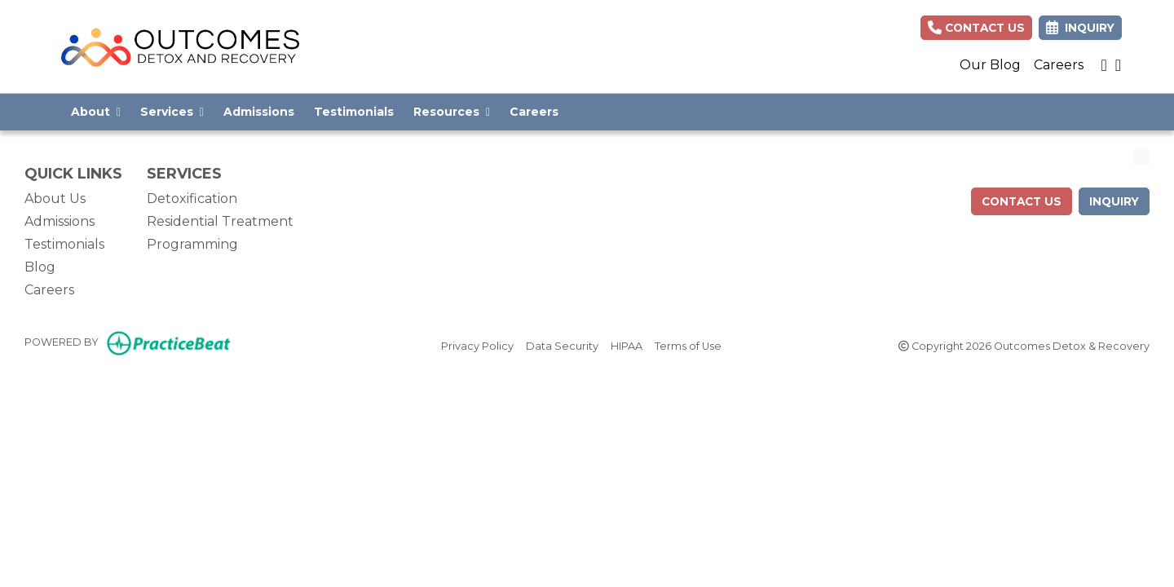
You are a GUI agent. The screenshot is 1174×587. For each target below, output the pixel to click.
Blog (39, 267)
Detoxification (192, 198)
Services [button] (172, 111)
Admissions (258, 111)
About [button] (96, 111)
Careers (1059, 65)
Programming (192, 244)
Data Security (562, 345)
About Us (55, 198)
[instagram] (1103, 65)
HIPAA (626, 345)
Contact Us (976, 27)
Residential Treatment (220, 221)
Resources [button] (451, 111)
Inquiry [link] (1080, 27)
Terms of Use (688, 345)
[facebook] (1118, 65)
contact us (1021, 201)
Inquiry (1114, 201)
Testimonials (354, 111)
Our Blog (990, 65)
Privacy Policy (477, 345)
